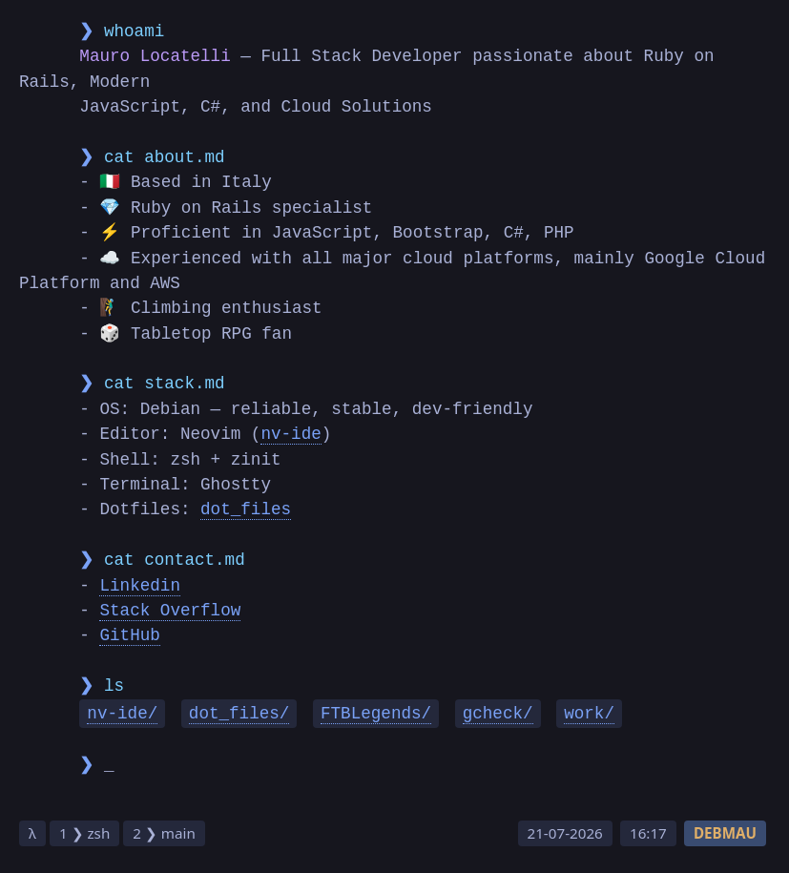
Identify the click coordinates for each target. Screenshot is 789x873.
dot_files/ (239, 713)
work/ (589, 713)
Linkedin (139, 585)
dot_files (245, 509)
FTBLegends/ (376, 713)
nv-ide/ (122, 713)
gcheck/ (498, 713)
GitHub (129, 635)
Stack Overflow (169, 610)
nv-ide (290, 434)
